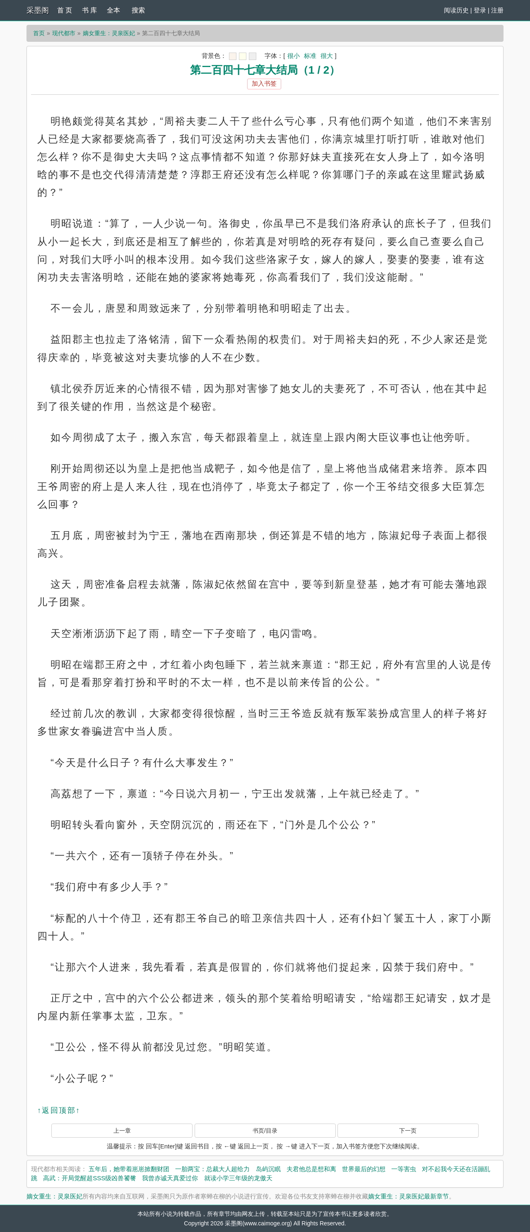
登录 (480, 10)
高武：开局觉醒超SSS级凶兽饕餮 (89, 1178)
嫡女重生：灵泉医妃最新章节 (408, 1196)
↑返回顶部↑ (58, 1110)
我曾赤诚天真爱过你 (170, 1178)
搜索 (138, 10)
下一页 (408, 1130)
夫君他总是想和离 (311, 1168)
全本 (113, 10)
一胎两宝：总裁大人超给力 (212, 1168)
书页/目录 (265, 1130)
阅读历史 (456, 10)
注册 (497, 10)
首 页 (64, 10)
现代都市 (63, 33)
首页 (39, 33)
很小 (293, 55)
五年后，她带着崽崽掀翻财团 (129, 1168)
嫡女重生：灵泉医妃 (109, 33)
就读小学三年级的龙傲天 (238, 1178)
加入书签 (264, 83)
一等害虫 (403, 1168)
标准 (310, 55)
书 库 (89, 10)
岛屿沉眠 (268, 1168)
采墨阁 (37, 10)
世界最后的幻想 (363, 1168)
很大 (326, 55)
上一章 (122, 1130)
